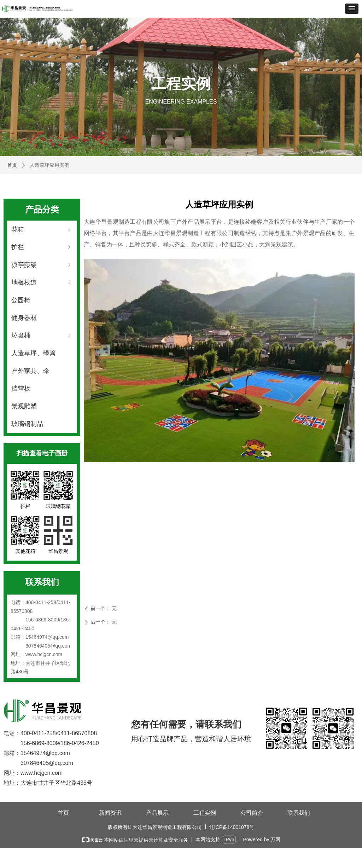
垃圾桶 (41, 335)
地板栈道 (41, 282)
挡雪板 (20, 388)
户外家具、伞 (30, 370)
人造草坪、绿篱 (33, 353)
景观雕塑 (24, 406)
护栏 (41, 247)
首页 (12, 165)
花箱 (41, 229)
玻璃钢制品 (27, 423)
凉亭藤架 (41, 264)
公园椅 (20, 300)
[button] (351, 9)
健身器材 (24, 317)
